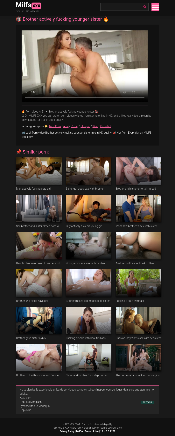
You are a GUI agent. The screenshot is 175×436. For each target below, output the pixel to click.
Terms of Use (92, 431)
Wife (95, 126)
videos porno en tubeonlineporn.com (90, 389)
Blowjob (85, 126)
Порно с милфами (31, 401)
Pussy (74, 126)
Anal (65, 126)
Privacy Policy (67, 431)
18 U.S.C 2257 (107, 431)
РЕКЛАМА (147, 402)
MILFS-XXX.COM (71, 424)
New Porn (55, 126)
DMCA (79, 431)
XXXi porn (25, 397)
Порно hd (25, 410)
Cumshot (105, 126)
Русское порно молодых (35, 406)
